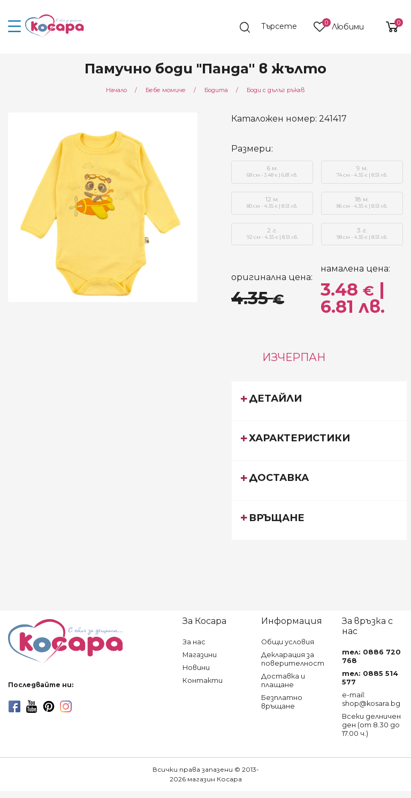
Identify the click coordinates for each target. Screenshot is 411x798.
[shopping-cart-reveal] (388, 26)
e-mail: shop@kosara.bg (371, 699)
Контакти (202, 680)
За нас (194, 642)
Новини (196, 668)
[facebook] (14, 706)
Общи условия (287, 642)
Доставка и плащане (283, 680)
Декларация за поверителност (292, 659)
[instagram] (65, 706)
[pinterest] (48, 706)
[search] (272, 27)
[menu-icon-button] (14, 26)
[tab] (319, 400)
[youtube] (31, 706)
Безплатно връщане (281, 702)
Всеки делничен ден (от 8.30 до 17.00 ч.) (371, 724)
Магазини (199, 655)
